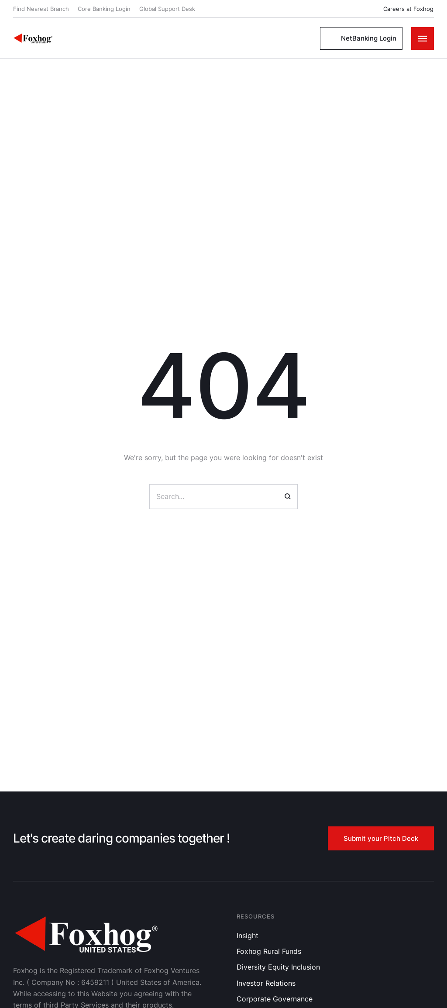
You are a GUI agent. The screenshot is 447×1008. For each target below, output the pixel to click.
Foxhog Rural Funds (269, 951)
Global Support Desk (167, 8)
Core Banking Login (104, 8)
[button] (403, 9)
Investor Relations (266, 983)
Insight (247, 935)
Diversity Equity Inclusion (278, 967)
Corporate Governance (275, 998)
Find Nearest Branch (41, 8)
